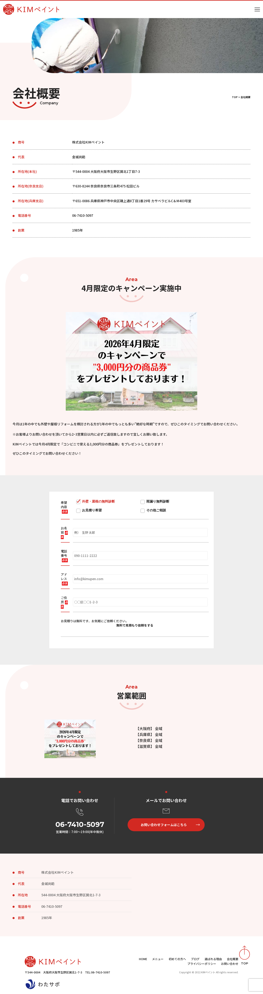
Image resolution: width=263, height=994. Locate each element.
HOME (143, 959)
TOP (235, 97)
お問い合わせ (229, 964)
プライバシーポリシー (201, 964)
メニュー (158, 959)
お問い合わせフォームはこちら (164, 824)
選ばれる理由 (213, 959)
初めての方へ (177, 959)
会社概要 (232, 959)
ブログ (195, 959)
